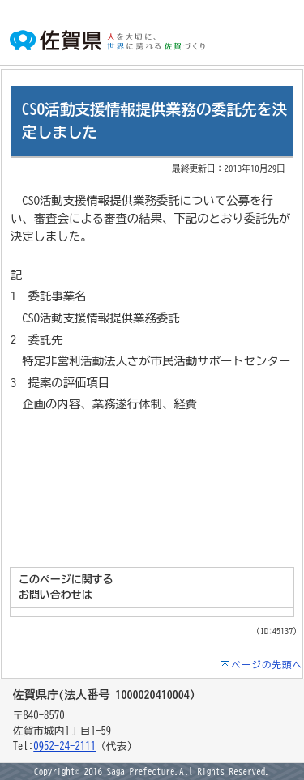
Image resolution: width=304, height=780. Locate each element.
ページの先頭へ (267, 664)
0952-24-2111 (64, 746)
